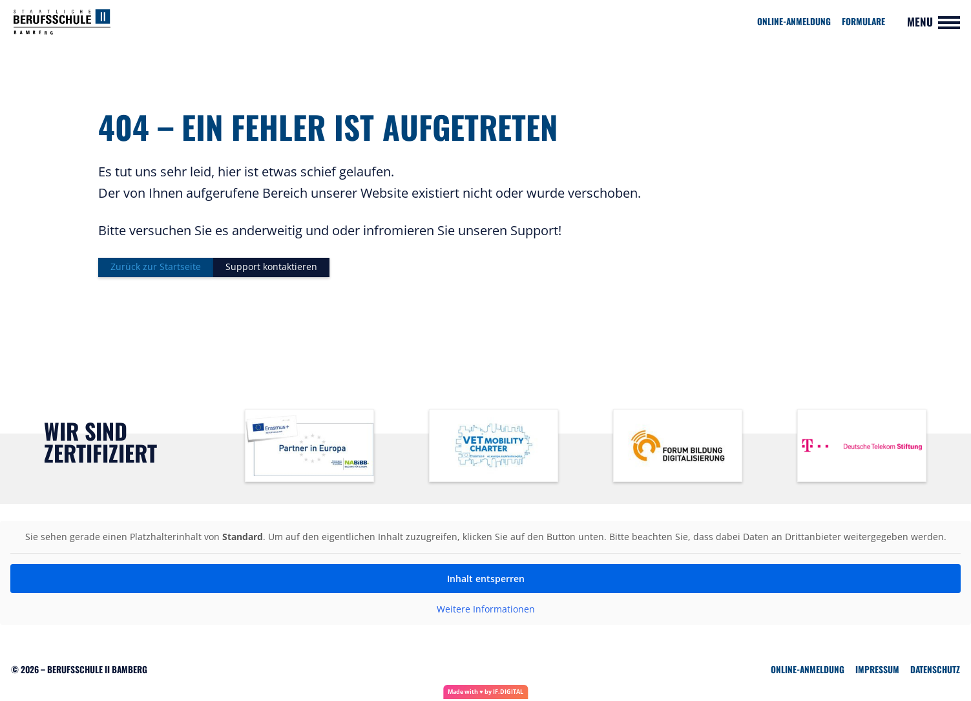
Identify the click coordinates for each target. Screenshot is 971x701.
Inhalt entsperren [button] (486, 580)
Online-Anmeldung (794, 21)
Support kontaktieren (278, 268)
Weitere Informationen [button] (486, 611)
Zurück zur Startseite (158, 268)
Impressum (877, 671)
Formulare (863, 21)
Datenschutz (935, 671)
